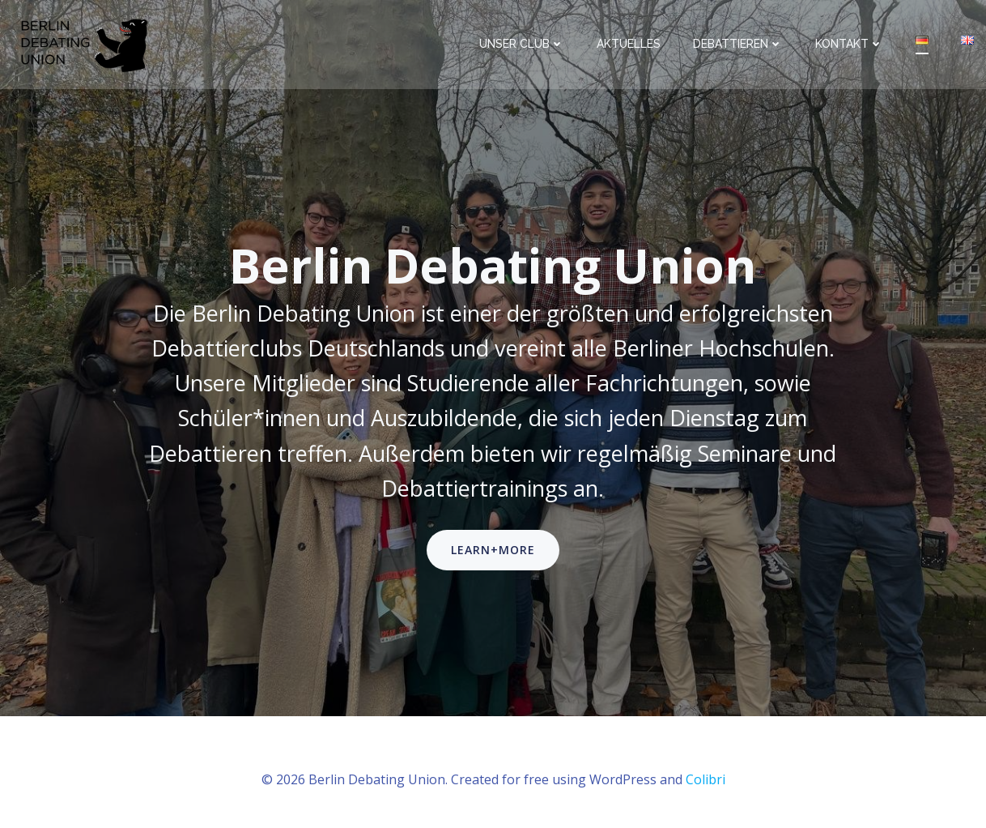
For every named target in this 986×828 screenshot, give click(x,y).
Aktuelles (629, 43)
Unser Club (521, 43)
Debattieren (738, 43)
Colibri (705, 779)
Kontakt (849, 43)
